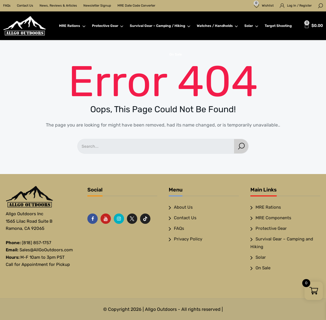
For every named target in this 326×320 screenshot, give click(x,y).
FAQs (7, 5)
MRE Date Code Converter (136, 5)
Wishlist (264, 4)
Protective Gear (107, 25)
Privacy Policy (188, 239)
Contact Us (25, 5)
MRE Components (273, 217)
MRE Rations (72, 25)
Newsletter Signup (97, 5)
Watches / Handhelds (217, 25)
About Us (183, 207)
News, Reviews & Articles (58, 5)
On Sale (175, 54)
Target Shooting (278, 26)
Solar (251, 25)
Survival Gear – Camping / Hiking (160, 25)
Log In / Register (299, 5)
